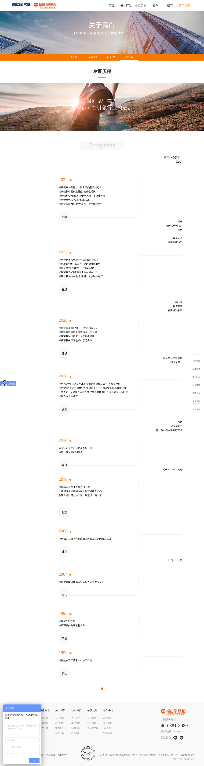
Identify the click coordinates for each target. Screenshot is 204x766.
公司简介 (75, 57)
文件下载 (43, 728)
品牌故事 (93, 57)
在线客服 (196, 359)
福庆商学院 (92, 728)
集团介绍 (110, 57)
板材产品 (126, 5)
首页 (111, 5)
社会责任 (91, 723)
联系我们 (76, 710)
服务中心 (44, 710)
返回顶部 (196, 407)
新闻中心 (108, 710)
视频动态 (107, 728)
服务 (155, 5)
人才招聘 (75, 718)
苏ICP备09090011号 (168, 755)
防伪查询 (43, 723)
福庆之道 (92, 710)
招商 (170, 5)
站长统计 (62, 755)
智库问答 (107, 733)
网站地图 (50, 755)
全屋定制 (140, 5)
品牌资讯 (107, 718)
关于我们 (184, 5)
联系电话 (196, 367)
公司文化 (91, 718)
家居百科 (107, 723)
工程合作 (75, 723)
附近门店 (43, 718)
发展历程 (128, 57)
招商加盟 (75, 728)
